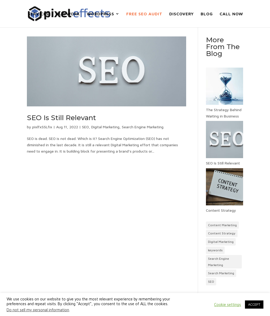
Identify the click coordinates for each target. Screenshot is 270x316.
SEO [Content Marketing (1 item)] (211, 282)
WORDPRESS (100, 14)
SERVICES (38, 14)
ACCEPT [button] (254, 304)
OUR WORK (68, 14)
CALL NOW (231, 14)
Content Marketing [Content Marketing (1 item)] (222, 225)
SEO (85, 127)
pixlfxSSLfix (42, 127)
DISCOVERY (181, 14)
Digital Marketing (105, 127)
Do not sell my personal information (38, 310)
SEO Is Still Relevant (61, 118)
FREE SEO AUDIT (144, 14)
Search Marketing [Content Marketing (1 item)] (221, 273)
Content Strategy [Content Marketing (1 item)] (221, 233)
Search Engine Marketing (142, 127)
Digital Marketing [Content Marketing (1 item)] (221, 242)
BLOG (207, 14)
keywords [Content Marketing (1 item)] (215, 250)
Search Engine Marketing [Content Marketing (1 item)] (218, 262)
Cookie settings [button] (227, 304)
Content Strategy (221, 210)
